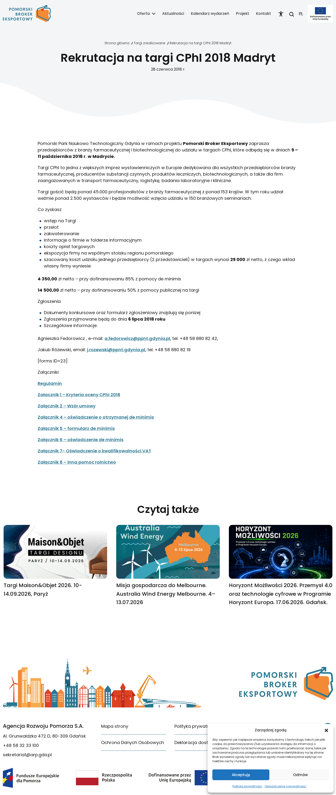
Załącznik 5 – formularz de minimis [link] (76, 428)
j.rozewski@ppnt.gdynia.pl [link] (116, 350)
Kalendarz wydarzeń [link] (210, 13)
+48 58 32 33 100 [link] (21, 745)
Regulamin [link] (50, 383)
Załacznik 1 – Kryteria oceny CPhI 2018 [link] (79, 395)
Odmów (300, 774)
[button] (326, 730)
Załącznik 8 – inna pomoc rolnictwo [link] (77, 462)
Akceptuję (241, 774)
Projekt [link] (242, 13)
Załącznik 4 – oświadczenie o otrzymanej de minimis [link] (96, 417)
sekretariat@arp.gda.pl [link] (27, 755)
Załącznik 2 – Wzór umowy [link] (67, 406)
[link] (27, 13)
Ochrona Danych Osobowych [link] (132, 742)
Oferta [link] (143, 13)
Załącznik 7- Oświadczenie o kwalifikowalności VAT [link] (94, 451)
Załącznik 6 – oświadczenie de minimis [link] (80, 440)
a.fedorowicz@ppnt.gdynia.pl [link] (137, 338)
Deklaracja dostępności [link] (199, 742)
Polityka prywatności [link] (247, 786)
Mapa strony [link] (114, 726)
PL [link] (301, 14)
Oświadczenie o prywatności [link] (285, 786)
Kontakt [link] (263, 13)
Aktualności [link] (173, 13)
